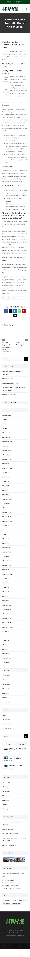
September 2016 (8, 574)
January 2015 (7, 662)
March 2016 (6, 600)
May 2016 (6, 592)
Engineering (6, 689)
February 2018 (7, 499)
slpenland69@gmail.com (15, 3)
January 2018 (7, 503)
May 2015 (6, 645)
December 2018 (7, 455)
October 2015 (7, 623)
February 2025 (7, 424)
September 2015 (7, 627)
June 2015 (6, 640)
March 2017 (6, 547)
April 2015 (6, 649)
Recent (21, 744)
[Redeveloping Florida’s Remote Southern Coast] (6, 749)
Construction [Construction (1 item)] (6, 900)
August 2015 (6, 631)
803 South (22, 945)
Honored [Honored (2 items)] (14, 900)
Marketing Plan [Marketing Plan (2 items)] (16, 903)
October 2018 (7, 463)
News (5, 697)
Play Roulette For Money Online (11, 186)
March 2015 (6, 653)
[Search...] (13, 359)
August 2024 (6, 428)
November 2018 (7, 459)
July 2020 (6, 446)
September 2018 (8, 468)
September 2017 (7, 521)
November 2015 (7, 618)
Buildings (5, 680)
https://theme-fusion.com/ (13, 888)
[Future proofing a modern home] (6, 766)
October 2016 (7, 569)
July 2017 (5, 530)
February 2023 (7, 437)
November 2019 (7, 450)
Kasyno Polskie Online (9, 394)
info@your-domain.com (12, 885)
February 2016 (7, 605)
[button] (3, 340)
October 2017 (7, 516)
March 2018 (6, 494)
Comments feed (7, 724)
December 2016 (7, 561)
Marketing (6, 693)
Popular (8, 744)
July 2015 (5, 636)
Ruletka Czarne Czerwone (10, 383)
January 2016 (7, 609)
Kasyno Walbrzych (8, 378)
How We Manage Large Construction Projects (15, 757)
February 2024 (7, 433)
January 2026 (7, 415)
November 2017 (7, 512)
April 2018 (6, 490)
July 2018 (6, 477)
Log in (5, 715)
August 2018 (6, 472)
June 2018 (6, 481)
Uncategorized (7, 702)
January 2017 (7, 556)
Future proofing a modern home (16, 766)
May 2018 (6, 486)
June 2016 (6, 587)
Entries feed (6, 719)
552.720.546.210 (11, 883)
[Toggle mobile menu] (27, 9)
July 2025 (6, 419)
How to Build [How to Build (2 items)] (6, 903)
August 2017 (6, 525)
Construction (6, 684)
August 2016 (6, 578)
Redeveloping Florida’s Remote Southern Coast (17, 749)
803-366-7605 (17, 933)
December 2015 (7, 614)
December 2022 (7, 441)
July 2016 (6, 583)
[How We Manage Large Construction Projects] (6, 757)
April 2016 (6, 596)
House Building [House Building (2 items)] (22, 900)
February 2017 (7, 552)
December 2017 (7, 508)
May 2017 (6, 539)
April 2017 (6, 543)
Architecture (6, 675)
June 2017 (6, 534)
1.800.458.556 (10, 880)
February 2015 (7, 658)
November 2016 (7, 565)
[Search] (26, 359)
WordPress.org (7, 728)
